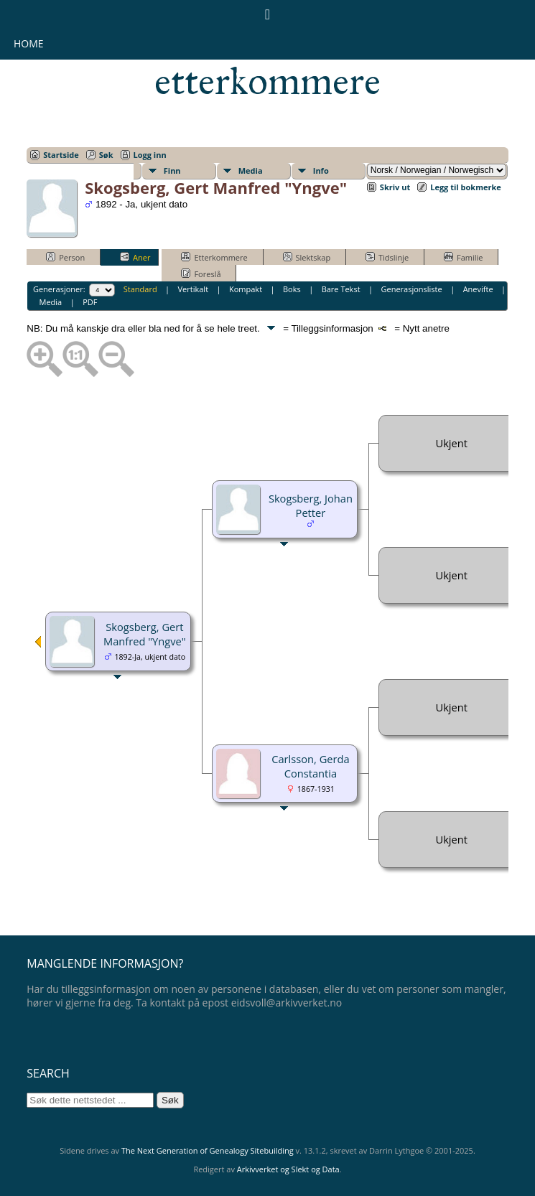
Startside (61, 154)
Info (321, 170)
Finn (172, 170)
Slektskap (307, 257)
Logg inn (150, 154)
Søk (106, 154)
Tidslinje (387, 257)
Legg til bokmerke (465, 187)
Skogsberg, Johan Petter (311, 505)
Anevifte (478, 289)
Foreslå (200, 273)
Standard (140, 289)
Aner (135, 257)
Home (29, 43)
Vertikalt (193, 289)
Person (65, 257)
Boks (292, 289)
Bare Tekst (341, 289)
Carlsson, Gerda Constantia (310, 766)
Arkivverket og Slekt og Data (288, 1169)
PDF (90, 301)
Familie (463, 257)
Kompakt (245, 289)
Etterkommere (214, 257)
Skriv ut (395, 187)
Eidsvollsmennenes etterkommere (267, 62)
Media (250, 170)
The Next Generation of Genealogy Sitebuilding (207, 1150)
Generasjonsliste (411, 289)
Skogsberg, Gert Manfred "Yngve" (144, 634)
